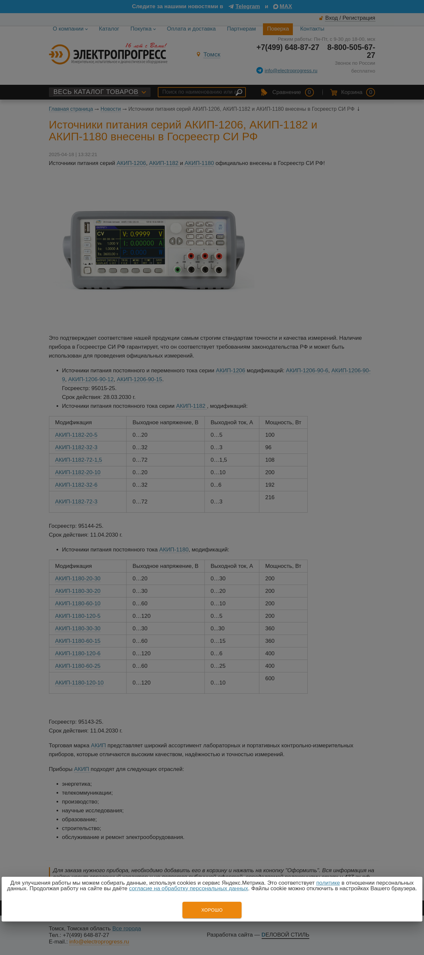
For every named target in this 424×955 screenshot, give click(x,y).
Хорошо (212, 910)
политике (328, 883)
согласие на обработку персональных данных (188, 888)
